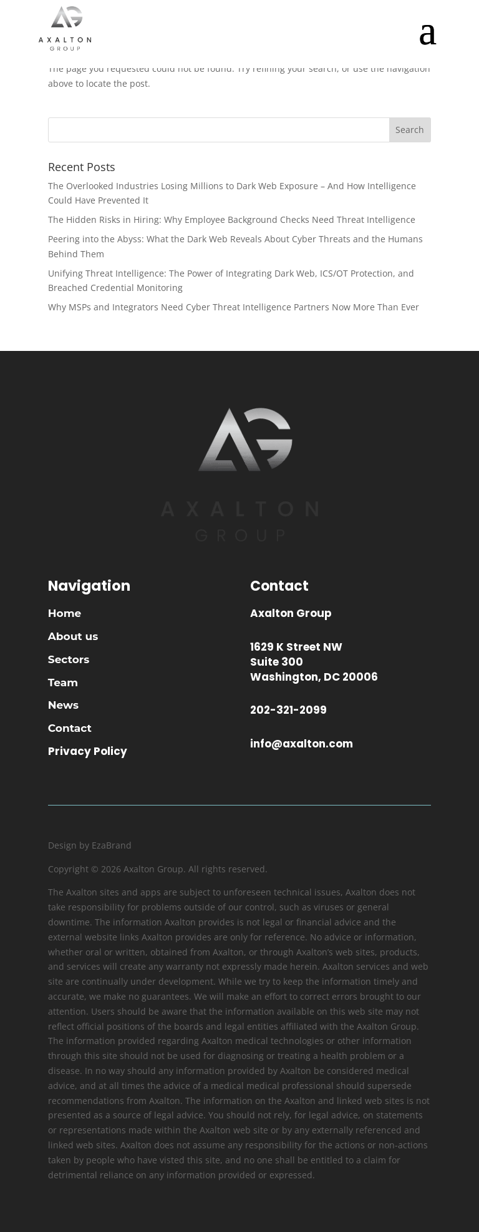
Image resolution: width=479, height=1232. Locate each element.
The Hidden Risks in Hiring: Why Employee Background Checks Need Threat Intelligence (231, 219)
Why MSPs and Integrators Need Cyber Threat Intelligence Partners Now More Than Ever (233, 307)
